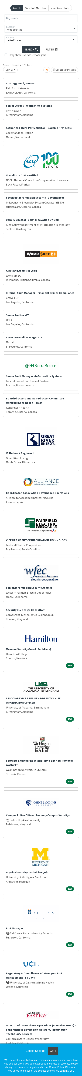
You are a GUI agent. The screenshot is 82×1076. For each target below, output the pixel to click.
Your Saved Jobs (60, 8)
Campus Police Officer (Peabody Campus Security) (38, 815)
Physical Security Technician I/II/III (27, 872)
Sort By (9, 69)
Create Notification (64, 69)
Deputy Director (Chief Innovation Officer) (32, 220)
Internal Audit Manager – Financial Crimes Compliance (40, 293)
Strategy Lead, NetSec (20, 83)
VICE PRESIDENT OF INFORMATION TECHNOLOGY (36, 540)
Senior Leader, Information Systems (29, 105)
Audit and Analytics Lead (21, 270)
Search (16, 8)
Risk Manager (14, 928)
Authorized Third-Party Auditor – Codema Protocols (39, 128)
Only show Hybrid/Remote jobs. (28, 55)
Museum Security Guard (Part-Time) (28, 649)
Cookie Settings (35, 1050)
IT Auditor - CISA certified (22, 175)
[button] (51, 49)
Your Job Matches (35, 8)
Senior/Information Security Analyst (29, 587)
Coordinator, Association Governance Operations (37, 493)
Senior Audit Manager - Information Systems (34, 376)
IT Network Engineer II (20, 453)
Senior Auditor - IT (17, 315)
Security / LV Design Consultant (26, 610)
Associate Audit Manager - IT (24, 337)
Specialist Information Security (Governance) (35, 197)
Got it (53, 1050)
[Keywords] (41, 18)
